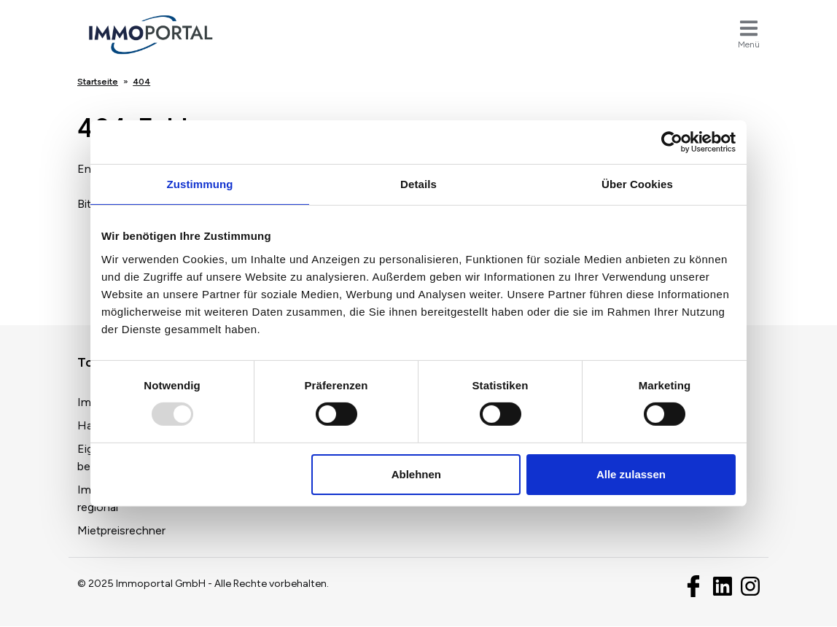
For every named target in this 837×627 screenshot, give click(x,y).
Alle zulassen (631, 474)
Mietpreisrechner (121, 530)
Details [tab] (418, 184)
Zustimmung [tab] (200, 184)
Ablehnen (416, 474)
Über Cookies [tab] (637, 184)
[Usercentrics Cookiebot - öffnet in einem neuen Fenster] (672, 142)
